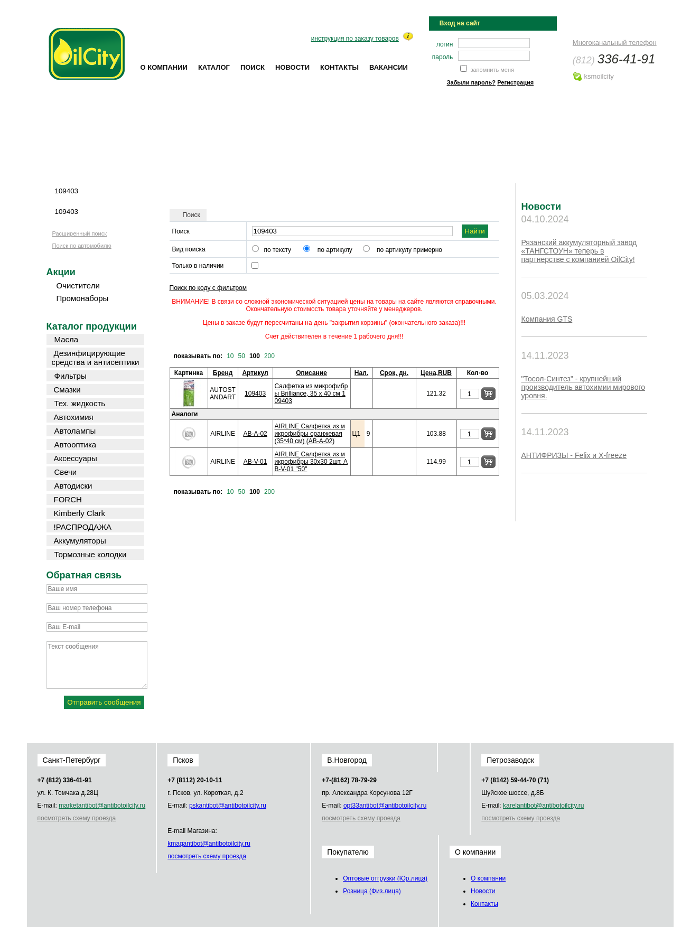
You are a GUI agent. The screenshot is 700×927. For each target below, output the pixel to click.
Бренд (223, 373)
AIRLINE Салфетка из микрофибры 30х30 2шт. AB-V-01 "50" (311, 462)
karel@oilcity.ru (543, 805)
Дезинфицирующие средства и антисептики (95, 358)
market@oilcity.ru (102, 805)
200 (269, 356)
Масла (66, 339)
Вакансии (388, 67)
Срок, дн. (394, 373)
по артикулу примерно (409, 250)
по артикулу (335, 250)
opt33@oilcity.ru (384, 805)
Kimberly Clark (80, 513)
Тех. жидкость (80, 403)
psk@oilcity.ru (227, 805)
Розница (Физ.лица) (372, 891)
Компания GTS (547, 319)
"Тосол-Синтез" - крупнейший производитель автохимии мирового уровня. (583, 387)
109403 (255, 393)
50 (241, 356)
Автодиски (73, 485)
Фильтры (70, 375)
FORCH (68, 499)
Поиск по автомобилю (81, 245)
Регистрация (515, 82)
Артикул (255, 373)
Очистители (78, 285)
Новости (292, 67)
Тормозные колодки (90, 554)
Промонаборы (83, 298)
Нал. (361, 373)
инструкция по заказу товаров (355, 38)
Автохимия (74, 417)
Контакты (339, 67)
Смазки (67, 389)
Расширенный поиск (79, 233)
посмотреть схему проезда (77, 818)
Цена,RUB (436, 373)
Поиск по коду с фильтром (208, 288)
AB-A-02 (255, 433)
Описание (311, 373)
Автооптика (75, 444)
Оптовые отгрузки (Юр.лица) (385, 878)
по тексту (278, 250)
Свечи (65, 471)
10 (230, 356)
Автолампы (75, 430)
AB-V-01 (255, 461)
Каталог (214, 67)
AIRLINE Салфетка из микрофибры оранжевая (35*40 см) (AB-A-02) (310, 434)
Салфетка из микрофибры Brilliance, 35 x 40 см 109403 (311, 393)
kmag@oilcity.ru (208, 843)
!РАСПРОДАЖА (83, 526)
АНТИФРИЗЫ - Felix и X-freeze (574, 455)
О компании (164, 67)
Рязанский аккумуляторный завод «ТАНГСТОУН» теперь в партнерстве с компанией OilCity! (579, 251)
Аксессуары (75, 458)
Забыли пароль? (471, 82)
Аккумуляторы (80, 540)
